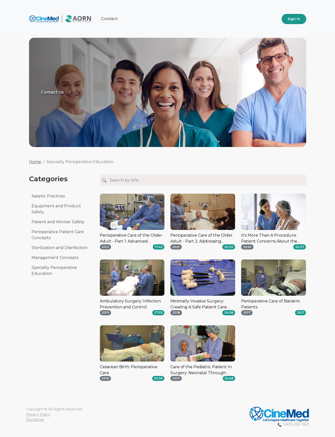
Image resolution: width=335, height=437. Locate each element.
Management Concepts (55, 257)
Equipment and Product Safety (56, 209)
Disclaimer (35, 419)
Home (35, 161)
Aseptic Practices (48, 196)
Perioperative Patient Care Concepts (58, 234)
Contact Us (56, 92)
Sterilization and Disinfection (60, 247)
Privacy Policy (38, 414)
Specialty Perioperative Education (54, 270)
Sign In (294, 19)
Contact (109, 18)
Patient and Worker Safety (58, 221)
